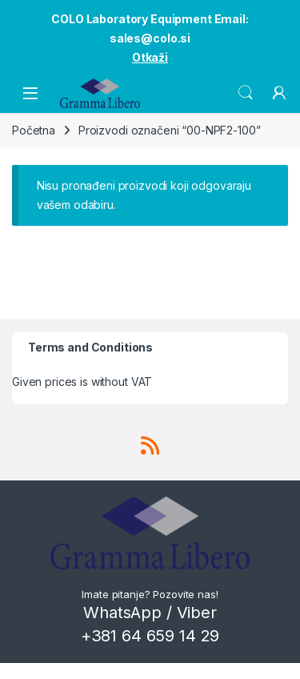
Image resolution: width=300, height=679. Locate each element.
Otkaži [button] (150, 57)
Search (245, 93)
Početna (33, 130)
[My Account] (279, 92)
